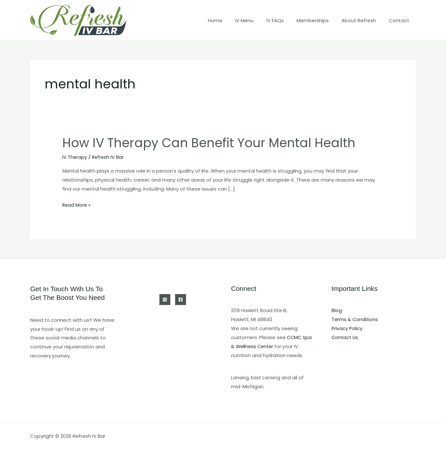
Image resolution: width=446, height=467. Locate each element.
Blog (337, 310)
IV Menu (259, 20)
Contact (400, 20)
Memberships (321, 20)
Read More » (77, 205)
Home (233, 20)
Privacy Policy (347, 328)
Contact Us (345, 337)
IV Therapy (74, 157)
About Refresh (363, 20)
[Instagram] (164, 299)
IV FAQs (286, 20)
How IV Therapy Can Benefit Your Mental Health (213, 143)
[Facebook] (180, 299)
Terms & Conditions (355, 319)
